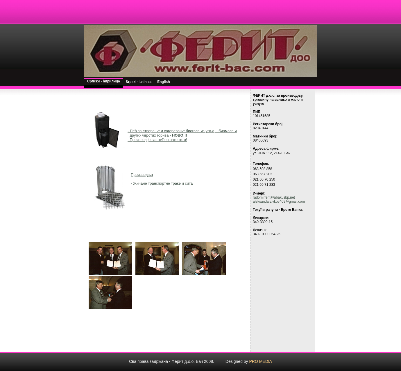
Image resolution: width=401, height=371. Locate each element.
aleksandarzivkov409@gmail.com (279, 201)
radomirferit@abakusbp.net (274, 197)
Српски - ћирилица (103, 81)
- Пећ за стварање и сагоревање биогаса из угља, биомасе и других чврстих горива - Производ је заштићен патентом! (182, 135)
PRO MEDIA (260, 361)
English (163, 82)
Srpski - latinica (139, 82)
